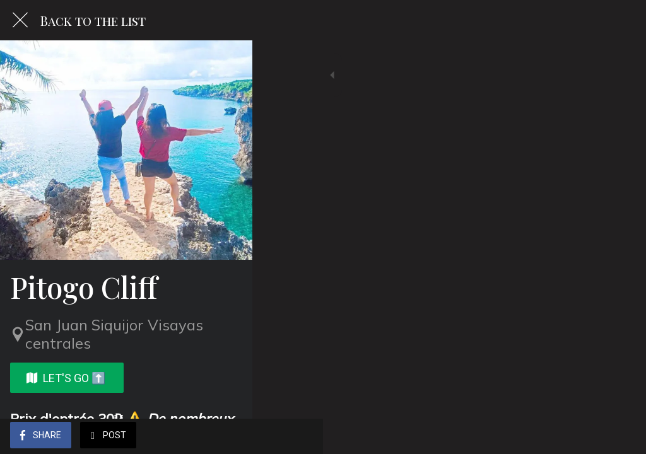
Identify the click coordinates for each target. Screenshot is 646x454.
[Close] (20, 20)
